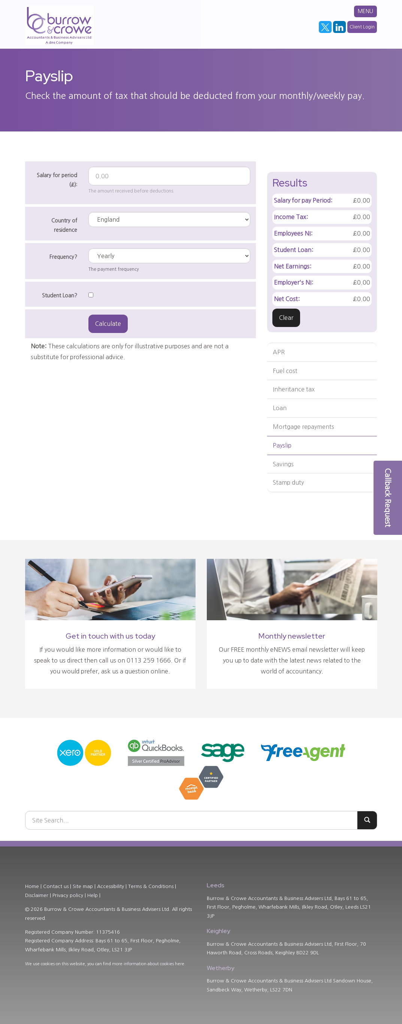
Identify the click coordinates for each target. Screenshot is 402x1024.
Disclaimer (36, 895)
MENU (365, 11)
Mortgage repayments (303, 427)
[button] (388, 498)
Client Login (362, 27)
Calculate (108, 324)
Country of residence (64, 225)
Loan (280, 408)
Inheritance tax (294, 389)
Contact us (56, 886)
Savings (283, 464)
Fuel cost (285, 371)
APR (279, 352)
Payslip (282, 445)
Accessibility (110, 886)
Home (32, 886)
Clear (286, 318)
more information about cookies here (148, 964)
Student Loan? (59, 295)
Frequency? (63, 257)
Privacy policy (67, 895)
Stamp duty (288, 482)
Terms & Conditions (150, 886)
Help (92, 895)
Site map (83, 886)
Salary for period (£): (57, 180)
